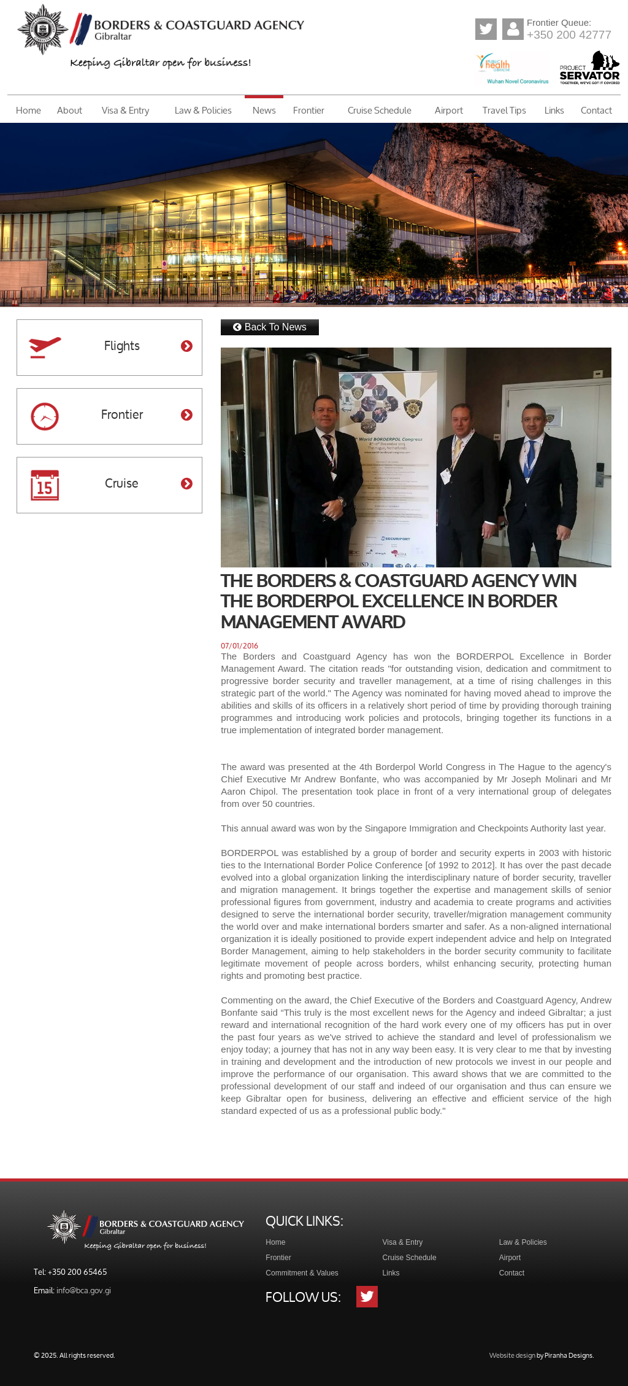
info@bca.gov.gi (83, 1290)
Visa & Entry (125, 110)
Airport (449, 110)
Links (554, 110)
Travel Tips (504, 110)
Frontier (308, 110)
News (264, 110)
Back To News (270, 327)
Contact (596, 110)
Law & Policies (203, 110)
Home (28, 110)
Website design (512, 1355)
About (69, 110)
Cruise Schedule (380, 110)
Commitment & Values (302, 1273)
